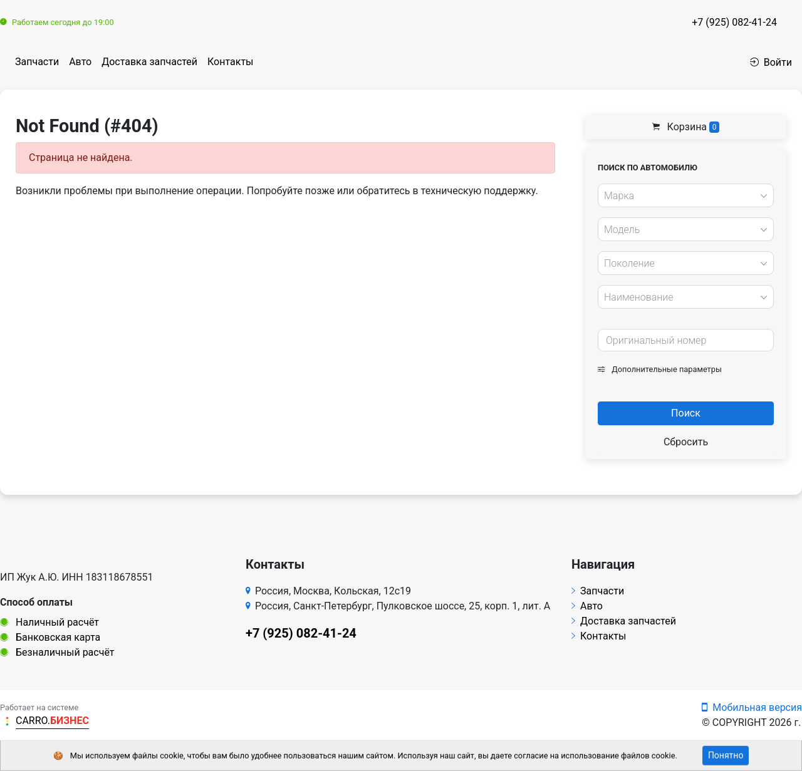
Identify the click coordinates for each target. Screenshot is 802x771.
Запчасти (37, 62)
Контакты (230, 62)
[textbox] (682, 196)
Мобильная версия (752, 707)
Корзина (686, 127)
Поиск (685, 413)
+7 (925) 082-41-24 (734, 22)
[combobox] (685, 195)
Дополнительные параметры (660, 369)
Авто (80, 62)
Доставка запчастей (149, 62)
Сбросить (686, 442)
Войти (771, 62)
